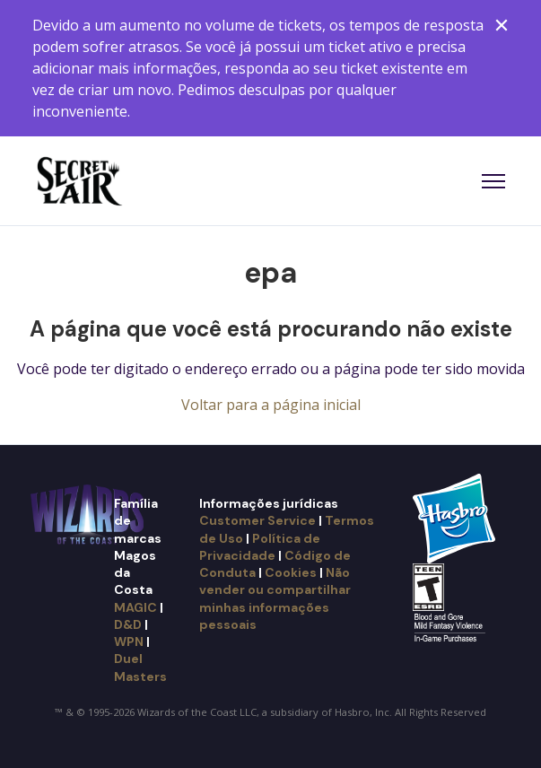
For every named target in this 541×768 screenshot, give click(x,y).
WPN (129, 641)
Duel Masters (140, 667)
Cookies (291, 572)
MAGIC (135, 607)
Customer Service (257, 520)
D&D (128, 624)
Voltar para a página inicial (271, 405)
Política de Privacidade (259, 546)
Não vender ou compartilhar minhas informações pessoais (275, 598)
